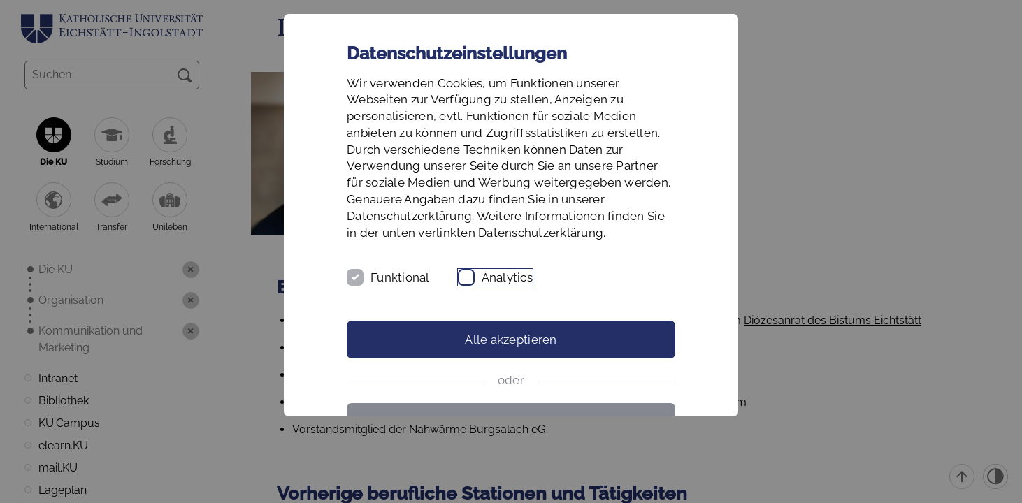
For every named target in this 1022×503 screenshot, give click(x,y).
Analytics (507, 277)
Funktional (400, 277)
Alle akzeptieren (510, 340)
